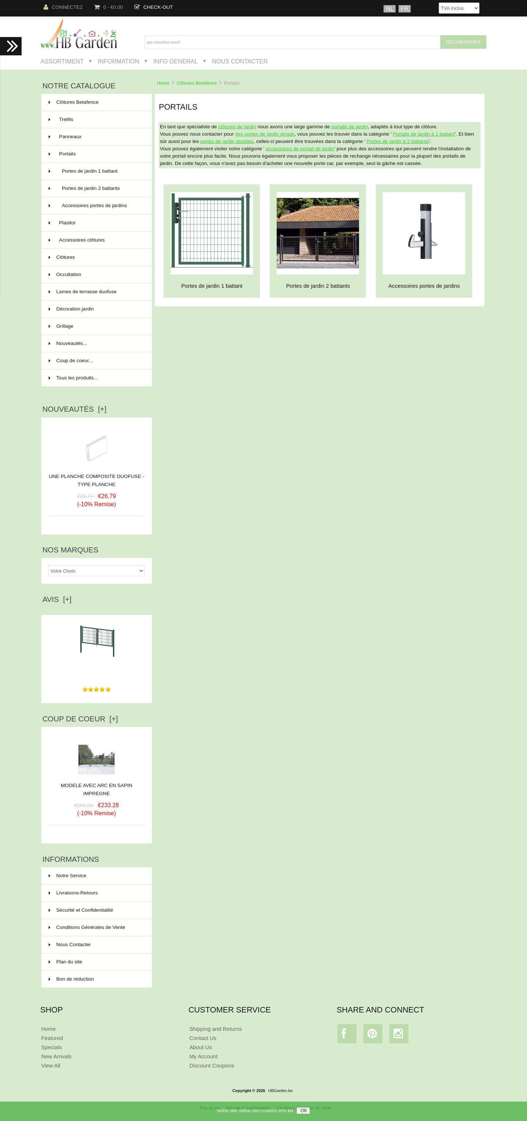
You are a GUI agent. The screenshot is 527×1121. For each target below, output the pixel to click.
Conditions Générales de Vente (87, 927)
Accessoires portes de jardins (96, 206)
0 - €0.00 (108, 7)
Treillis (96, 119)
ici (290, 1110)
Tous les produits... (73, 378)
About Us (200, 1047)
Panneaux (96, 137)
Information (118, 61)
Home (163, 83)
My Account (203, 1056)
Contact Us (202, 1038)
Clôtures (96, 257)
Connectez (63, 7)
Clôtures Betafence (197, 83)
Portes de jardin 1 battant (96, 171)
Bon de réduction (71, 979)
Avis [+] (57, 599)
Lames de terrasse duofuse (96, 292)
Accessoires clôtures (96, 240)
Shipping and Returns (215, 1029)
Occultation (96, 275)
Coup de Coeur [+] (80, 719)
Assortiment (62, 61)
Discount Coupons (211, 1065)
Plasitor (96, 223)
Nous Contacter (240, 61)
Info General (175, 61)
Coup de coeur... (71, 360)
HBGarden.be (280, 1090)
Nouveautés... (68, 343)
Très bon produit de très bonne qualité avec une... (97, 667)
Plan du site (65, 961)
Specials (51, 1047)
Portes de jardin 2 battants (96, 188)
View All (50, 1065)
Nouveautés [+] (74, 409)
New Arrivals (56, 1056)
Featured (52, 1038)
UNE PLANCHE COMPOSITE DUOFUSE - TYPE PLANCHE (96, 480)
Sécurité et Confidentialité (81, 910)
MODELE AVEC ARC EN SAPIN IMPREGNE (96, 786)
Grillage (96, 326)
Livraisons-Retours (73, 893)
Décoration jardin (96, 309)
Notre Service (67, 875)
